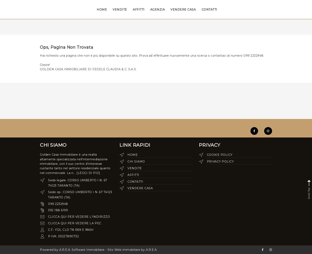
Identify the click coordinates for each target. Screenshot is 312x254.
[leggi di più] (88, 173)
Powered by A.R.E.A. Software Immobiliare (72, 250)
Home (132, 155)
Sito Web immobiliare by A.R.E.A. (132, 250)
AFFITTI (139, 9)
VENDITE (120, 9)
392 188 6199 (58, 210)
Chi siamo (136, 161)
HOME (102, 9)
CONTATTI (209, 9)
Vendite (134, 168)
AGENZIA (157, 9)
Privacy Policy (220, 161)
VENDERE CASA (183, 9)
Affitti (133, 175)
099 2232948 (58, 204)
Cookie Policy (220, 155)
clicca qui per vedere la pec (74, 223)
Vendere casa (140, 188)
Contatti (135, 182)
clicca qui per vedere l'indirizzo (79, 217)
